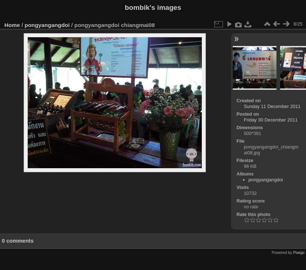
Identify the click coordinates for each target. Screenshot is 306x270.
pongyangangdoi (47, 25)
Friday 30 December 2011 (271, 120)
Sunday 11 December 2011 (272, 106)
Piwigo (299, 252)
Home (12, 25)
